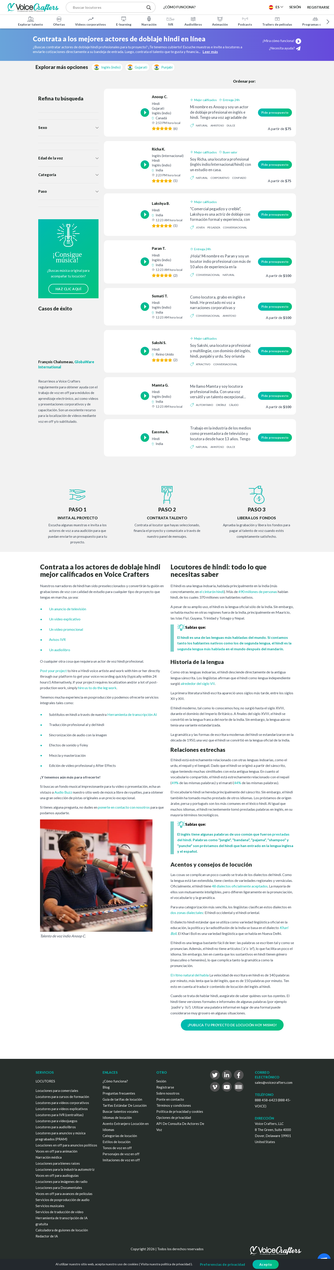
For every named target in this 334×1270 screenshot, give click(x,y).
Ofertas (59, 21)
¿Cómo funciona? (115, 1081)
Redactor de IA (47, 1236)
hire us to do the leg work (97, 688)
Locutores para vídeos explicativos (62, 1109)
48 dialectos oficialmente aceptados (240, 886)
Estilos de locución (116, 1142)
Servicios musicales (50, 1206)
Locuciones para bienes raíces (58, 1163)
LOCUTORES (45, 1081)
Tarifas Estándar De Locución (125, 1105)
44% (237, 783)
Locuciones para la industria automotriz (65, 1169)
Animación (220, 21)
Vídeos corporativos (90, 21)
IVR (170, 21)
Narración (149, 21)
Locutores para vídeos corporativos (62, 1103)
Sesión (161, 1081)
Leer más (210, 51)
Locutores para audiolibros (56, 1127)
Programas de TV (315, 21)
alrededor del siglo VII (198, 683)
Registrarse (318, 7)
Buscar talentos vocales (120, 1111)
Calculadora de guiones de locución (62, 1230)
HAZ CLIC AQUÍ (68, 289)
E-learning (123, 21)
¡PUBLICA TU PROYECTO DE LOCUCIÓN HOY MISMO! (232, 1025)
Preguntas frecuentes (119, 1093)
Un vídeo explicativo (65, 619)
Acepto (265, 1264)
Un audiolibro (59, 650)
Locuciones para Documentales (59, 1188)
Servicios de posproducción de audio (63, 1200)
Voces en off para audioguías (57, 1175)
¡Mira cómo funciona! (282, 41)
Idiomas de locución (117, 1117)
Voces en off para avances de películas (64, 1194)
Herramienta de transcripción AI (132, 714)
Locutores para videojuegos (56, 1121)
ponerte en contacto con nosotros (124, 807)
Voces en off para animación (56, 1151)
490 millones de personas (257, 591)
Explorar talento (30, 21)
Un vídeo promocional (66, 629)
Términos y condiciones (173, 1105)
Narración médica (49, 1157)
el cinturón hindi (212, 591)
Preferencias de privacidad (222, 1264)
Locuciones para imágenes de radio (61, 1181)
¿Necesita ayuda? (284, 48)
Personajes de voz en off (121, 1154)
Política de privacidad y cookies (179, 1111)
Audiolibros (193, 21)
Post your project (53, 670)
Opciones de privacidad (173, 1117)
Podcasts (245, 21)
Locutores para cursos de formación (62, 1097)
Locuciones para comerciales (57, 1091)
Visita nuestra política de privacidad (165, 1264)
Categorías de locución (120, 1136)
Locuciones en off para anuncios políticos (66, 1145)
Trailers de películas (277, 21)
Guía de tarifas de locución (122, 1099)
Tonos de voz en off (117, 1148)
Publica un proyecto (243, 7)
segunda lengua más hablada (201, 649)
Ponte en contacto (170, 1099)
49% (175, 783)
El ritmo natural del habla (189, 975)
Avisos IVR (57, 639)
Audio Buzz (63, 792)
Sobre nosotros (167, 1093)
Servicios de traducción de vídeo (59, 1212)
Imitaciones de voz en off (121, 1160)
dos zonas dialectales (186, 912)
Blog (106, 1087)
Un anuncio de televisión (67, 609)
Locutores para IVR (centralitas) (59, 1115)
